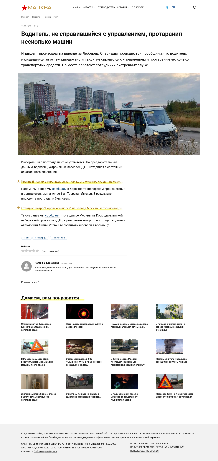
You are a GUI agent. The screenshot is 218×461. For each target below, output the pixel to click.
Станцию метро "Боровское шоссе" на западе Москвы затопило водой (71, 208)
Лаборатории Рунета (45, 451)
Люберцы (41, 237)
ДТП (27, 237)
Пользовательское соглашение (149, 443)
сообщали (59, 189)
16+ (29, 443)
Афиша (77, 7)
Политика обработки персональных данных (157, 447)
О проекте (138, 7)
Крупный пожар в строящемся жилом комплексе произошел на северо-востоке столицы (85, 181)
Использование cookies (144, 451)
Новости (88, 7)
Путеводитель (106, 7)
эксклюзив (59, 237)
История (122, 7)
